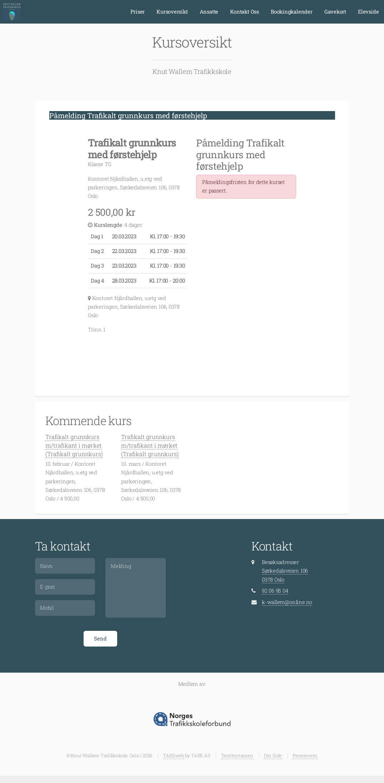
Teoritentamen (237, 755)
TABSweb (173, 755)
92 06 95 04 (275, 590)
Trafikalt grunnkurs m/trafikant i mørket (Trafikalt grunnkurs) (74, 445)
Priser (137, 11)
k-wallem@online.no (287, 602)
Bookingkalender (292, 11)
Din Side (273, 755)
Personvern (305, 755)
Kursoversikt (172, 11)
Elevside (368, 11)
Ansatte (209, 11)
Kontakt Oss (244, 11)
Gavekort (335, 11)
